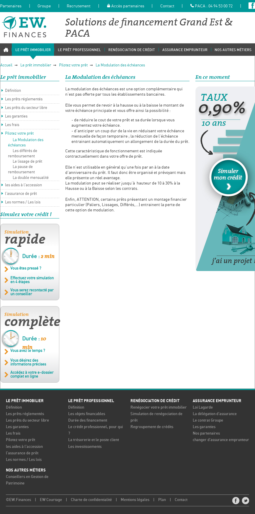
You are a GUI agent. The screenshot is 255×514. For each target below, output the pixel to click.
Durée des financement (87, 420)
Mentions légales (135, 500)
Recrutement (79, 6)
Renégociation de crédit (154, 401)
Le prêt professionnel (91, 401)
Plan (162, 500)
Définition (13, 91)
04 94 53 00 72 (220, 6)
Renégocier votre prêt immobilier (158, 407)
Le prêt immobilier (35, 65)
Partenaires (11, 6)
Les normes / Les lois (22, 202)
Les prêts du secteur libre (26, 108)
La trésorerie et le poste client (93, 440)
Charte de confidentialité (91, 500)
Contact (167, 6)
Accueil (6, 65)
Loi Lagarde (203, 407)
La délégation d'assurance (215, 414)
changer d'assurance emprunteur (221, 440)
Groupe (44, 6)
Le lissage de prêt (27, 162)
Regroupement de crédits (151, 427)
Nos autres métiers (26, 470)
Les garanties (16, 116)
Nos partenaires (206, 433)
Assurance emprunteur (217, 401)
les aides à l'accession (23, 185)
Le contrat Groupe (208, 420)
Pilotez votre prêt (73, 65)
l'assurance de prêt (21, 194)
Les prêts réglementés (23, 99)
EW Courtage (51, 500)
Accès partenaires (125, 6)
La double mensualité (31, 178)
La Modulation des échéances (120, 65)
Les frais (12, 125)
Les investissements (85, 447)
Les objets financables (86, 414)
